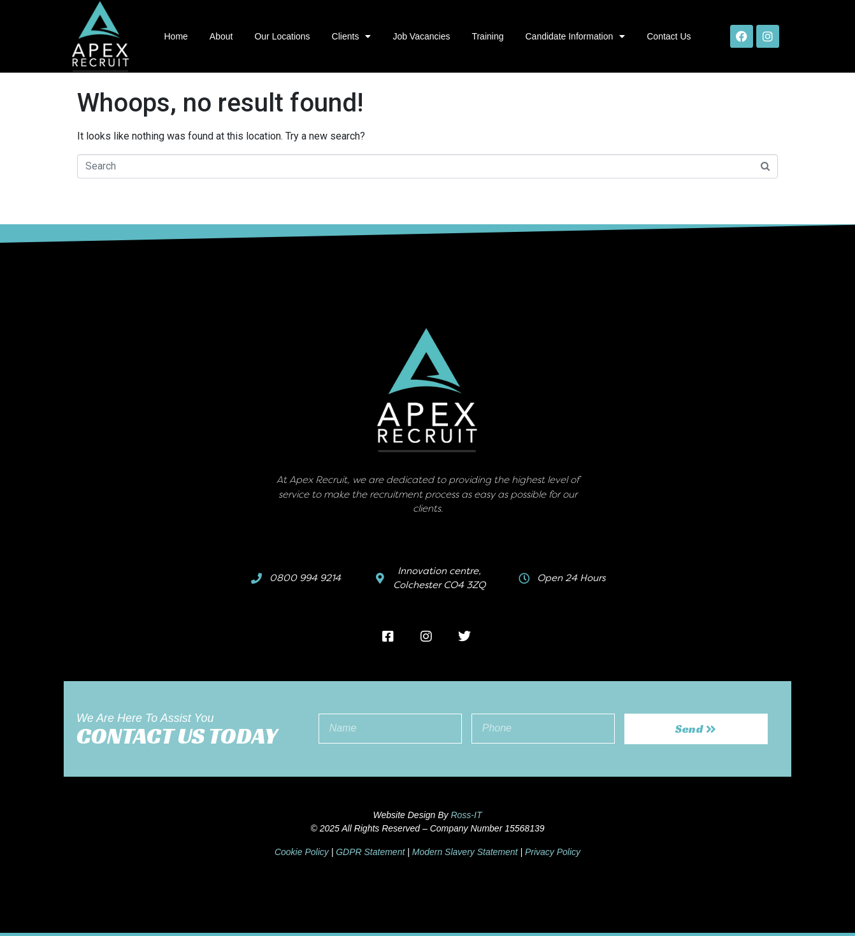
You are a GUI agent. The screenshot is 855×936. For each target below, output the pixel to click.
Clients (351, 36)
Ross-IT (466, 815)
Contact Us (669, 36)
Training (487, 36)
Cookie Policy (302, 852)
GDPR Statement (370, 852)
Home (175, 36)
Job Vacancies (421, 36)
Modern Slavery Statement (465, 852)
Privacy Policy (552, 852)
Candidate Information (575, 36)
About (221, 36)
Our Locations (282, 36)
